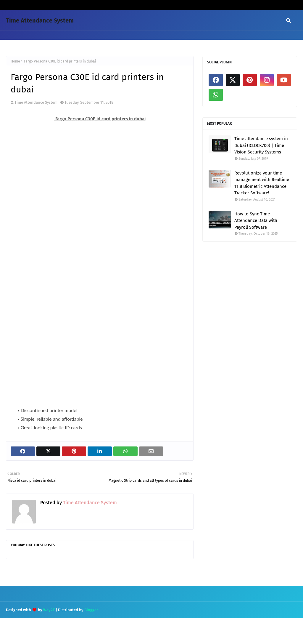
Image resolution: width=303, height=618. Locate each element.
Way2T (49, 610)
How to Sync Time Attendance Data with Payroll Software (255, 220)
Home (15, 61)
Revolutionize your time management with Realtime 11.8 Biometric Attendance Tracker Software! (261, 183)
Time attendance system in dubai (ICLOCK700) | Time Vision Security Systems (261, 145)
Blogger (91, 610)
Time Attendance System (40, 20)
